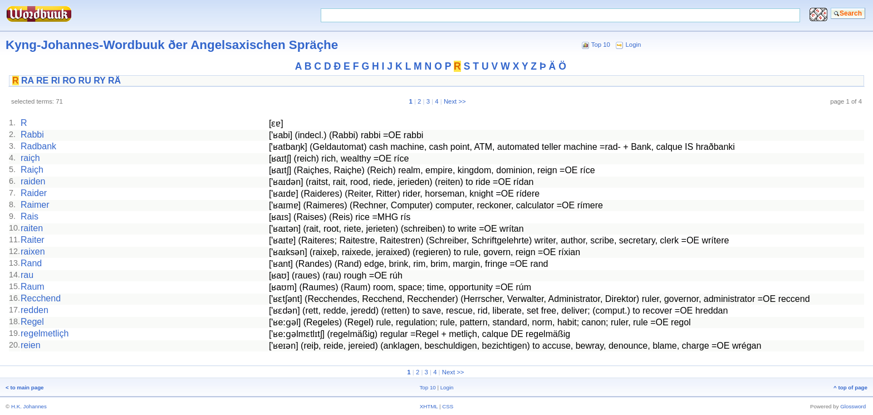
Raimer (35, 204)
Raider (34, 193)
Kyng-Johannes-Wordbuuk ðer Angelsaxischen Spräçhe (172, 45)
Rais (29, 216)
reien (31, 345)
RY (99, 80)
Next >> (455, 101)
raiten (32, 228)
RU (85, 80)
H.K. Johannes (29, 406)
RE (42, 80)
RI (55, 80)
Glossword (853, 406)
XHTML (429, 406)
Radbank (38, 146)
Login (633, 44)
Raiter (33, 240)
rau (27, 275)
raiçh (30, 158)
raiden (33, 181)
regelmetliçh (44, 333)
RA (27, 80)
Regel (32, 321)
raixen (33, 251)
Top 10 (600, 44)
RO (69, 80)
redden (34, 310)
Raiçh (32, 169)
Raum (33, 286)
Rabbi (32, 134)
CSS (447, 406)
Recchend (41, 298)
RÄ (114, 80)
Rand (31, 263)
